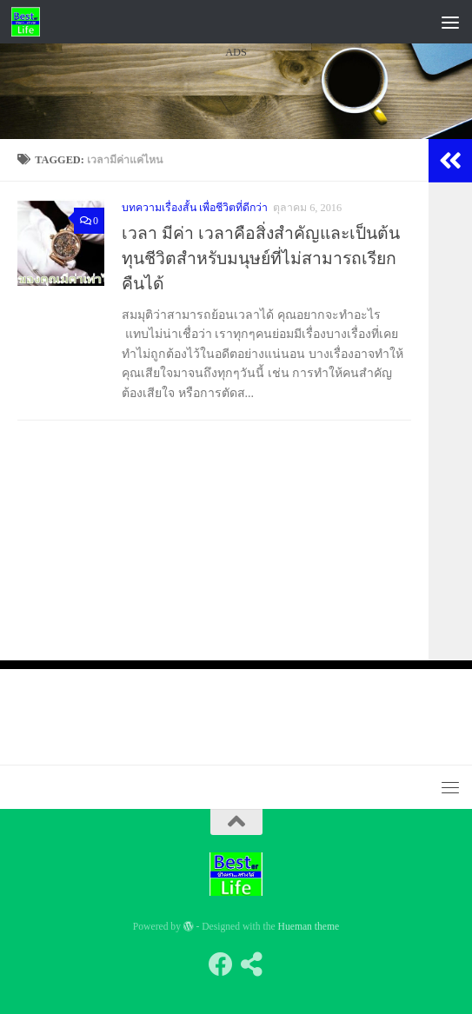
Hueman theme (309, 926)
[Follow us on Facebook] (221, 964)
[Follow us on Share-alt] (252, 964)
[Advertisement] (236, 225)
